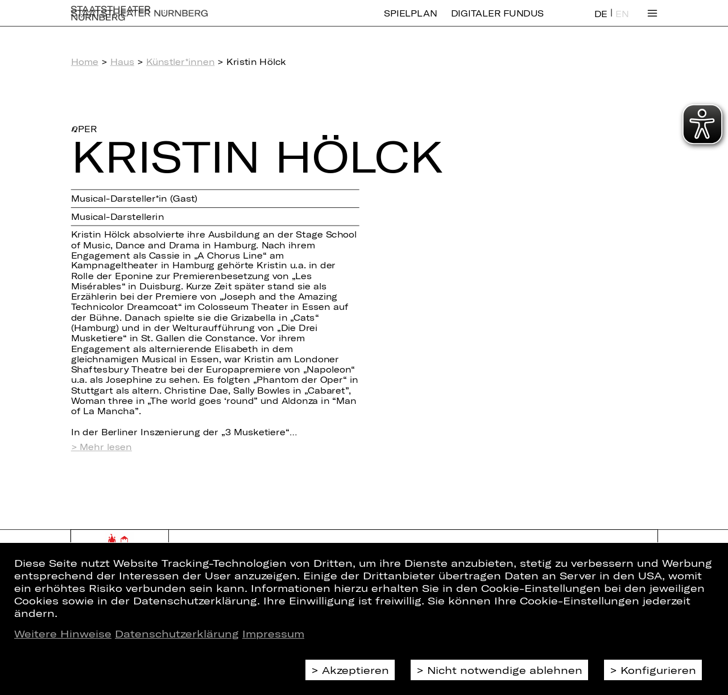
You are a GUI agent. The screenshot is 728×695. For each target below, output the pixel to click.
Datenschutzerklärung (177, 633)
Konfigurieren (658, 670)
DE (600, 22)
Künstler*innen (180, 61)
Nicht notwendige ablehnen (504, 670)
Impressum (273, 633)
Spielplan (410, 21)
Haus (122, 61)
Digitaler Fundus (497, 21)
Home (84, 61)
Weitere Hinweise (62, 633)
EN (621, 22)
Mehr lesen (105, 447)
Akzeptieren (355, 670)
